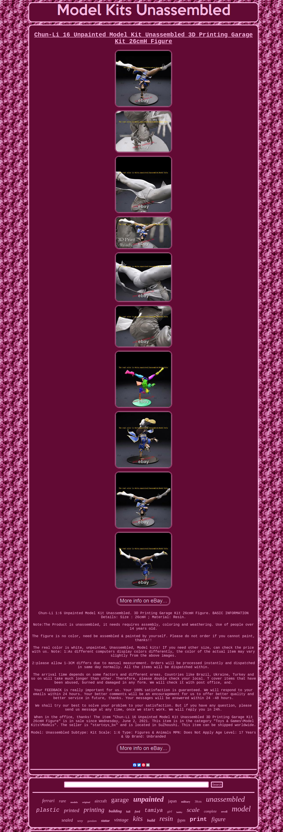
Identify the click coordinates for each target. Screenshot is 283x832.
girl (169, 811)
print (198, 819)
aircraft (101, 801)
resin (166, 818)
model (241, 809)
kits (138, 818)
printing (94, 809)
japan (172, 801)
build (151, 820)
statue (105, 820)
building (115, 811)
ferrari (48, 800)
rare (62, 801)
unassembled (225, 799)
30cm (198, 801)
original (86, 802)
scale (193, 809)
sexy (80, 820)
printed (71, 810)
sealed (67, 820)
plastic (47, 810)
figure (218, 819)
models (74, 802)
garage (120, 799)
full (128, 811)
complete (210, 811)
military (185, 801)
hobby (179, 812)
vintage (121, 819)
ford (137, 811)
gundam (92, 820)
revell (224, 811)
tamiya (153, 810)
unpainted (148, 799)
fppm (181, 820)
